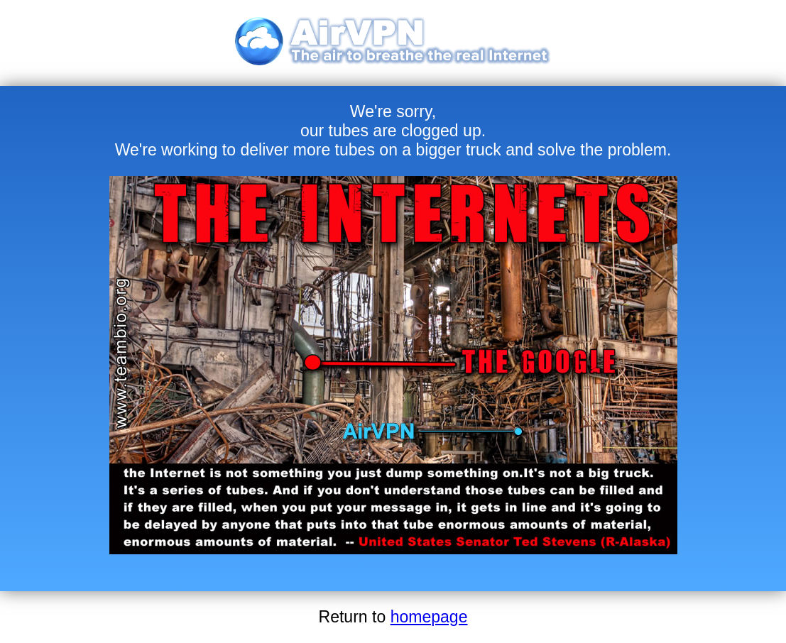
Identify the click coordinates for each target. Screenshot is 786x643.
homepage (429, 617)
